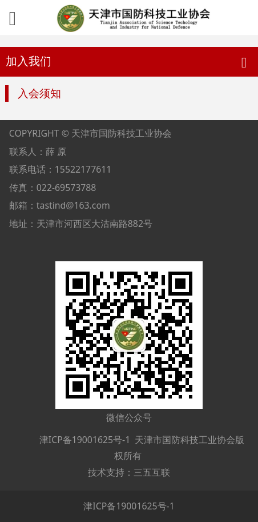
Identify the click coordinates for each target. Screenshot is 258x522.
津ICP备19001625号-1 (84, 439)
